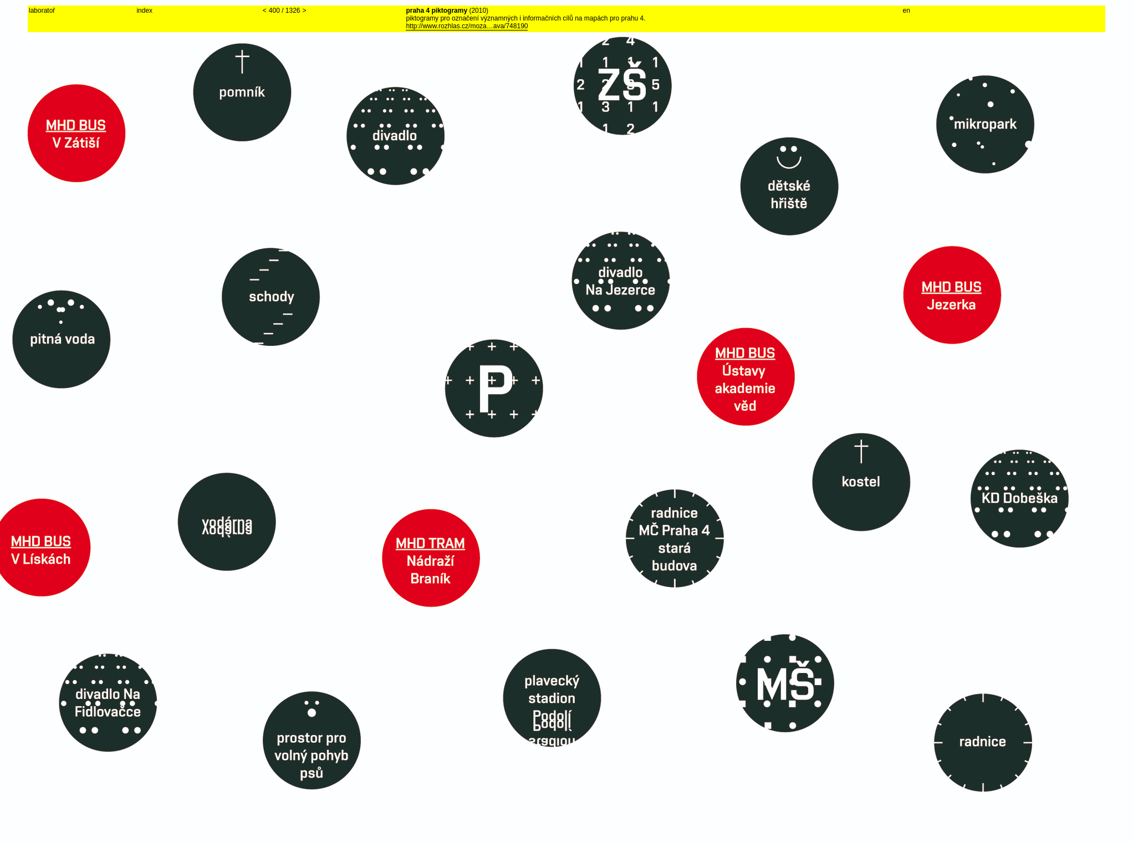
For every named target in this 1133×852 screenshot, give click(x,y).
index (144, 10)
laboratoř (42, 10)
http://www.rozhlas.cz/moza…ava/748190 (467, 26)
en (906, 10)
